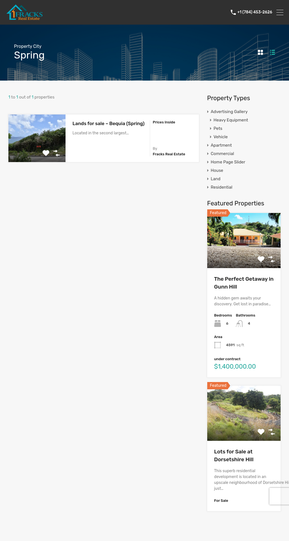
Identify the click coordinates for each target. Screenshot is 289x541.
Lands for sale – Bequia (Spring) (108, 123)
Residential (221, 187)
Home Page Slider (228, 162)
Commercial (222, 153)
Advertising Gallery (229, 111)
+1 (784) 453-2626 (254, 12)
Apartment (221, 145)
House (217, 170)
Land (216, 178)
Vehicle (221, 136)
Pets (218, 128)
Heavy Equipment (231, 120)
